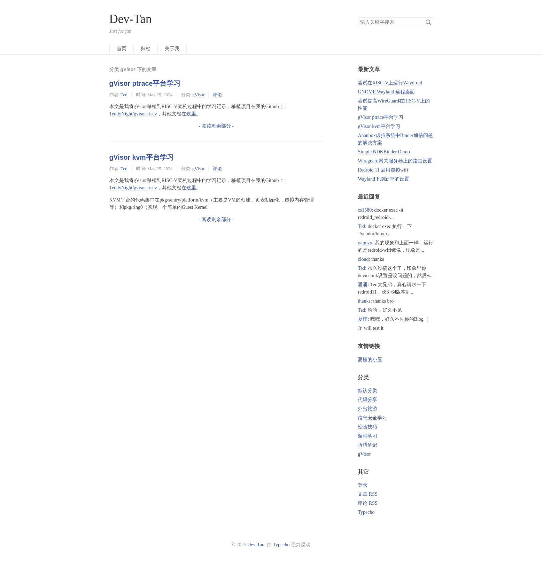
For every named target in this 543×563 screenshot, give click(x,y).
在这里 (188, 113)
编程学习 (367, 436)
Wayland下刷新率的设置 (383, 179)
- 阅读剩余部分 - (216, 126)
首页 (121, 48)
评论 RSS (367, 503)
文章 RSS (367, 494)
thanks (364, 301)
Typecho (366, 512)
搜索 (428, 22)
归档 (145, 48)
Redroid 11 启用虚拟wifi (383, 170)
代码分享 (367, 399)
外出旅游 (367, 408)
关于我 (172, 48)
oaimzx (365, 242)
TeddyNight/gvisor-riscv (133, 113)
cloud (363, 259)
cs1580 (365, 210)
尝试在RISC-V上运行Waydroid (390, 82)
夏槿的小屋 (370, 359)
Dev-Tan (130, 19)
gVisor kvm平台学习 (141, 157)
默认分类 (367, 390)
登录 (362, 485)
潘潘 (362, 284)
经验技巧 (367, 426)
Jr (359, 328)
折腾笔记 (367, 445)
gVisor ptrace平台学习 (145, 83)
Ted (124, 94)
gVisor (198, 94)
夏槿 (362, 319)
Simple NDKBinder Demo (384, 151)
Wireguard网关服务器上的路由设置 (395, 160)
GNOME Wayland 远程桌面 (386, 91)
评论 (217, 94)
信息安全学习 (372, 417)
